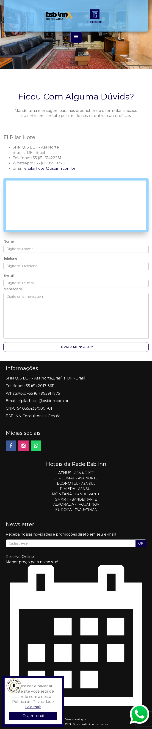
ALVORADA (63, 504)
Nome (8, 241)
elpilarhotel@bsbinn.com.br (49, 168)
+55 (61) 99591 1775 (43, 393)
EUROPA (63, 509)
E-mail (8, 276)
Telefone (10, 259)
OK (140, 543)
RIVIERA (68, 489)
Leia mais (33, 707)
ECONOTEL (67, 483)
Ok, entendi (33, 716)
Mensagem (12, 289)
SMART (62, 499)
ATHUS (65, 473)
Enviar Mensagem (76, 347)
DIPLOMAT (65, 478)
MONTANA (62, 494)
